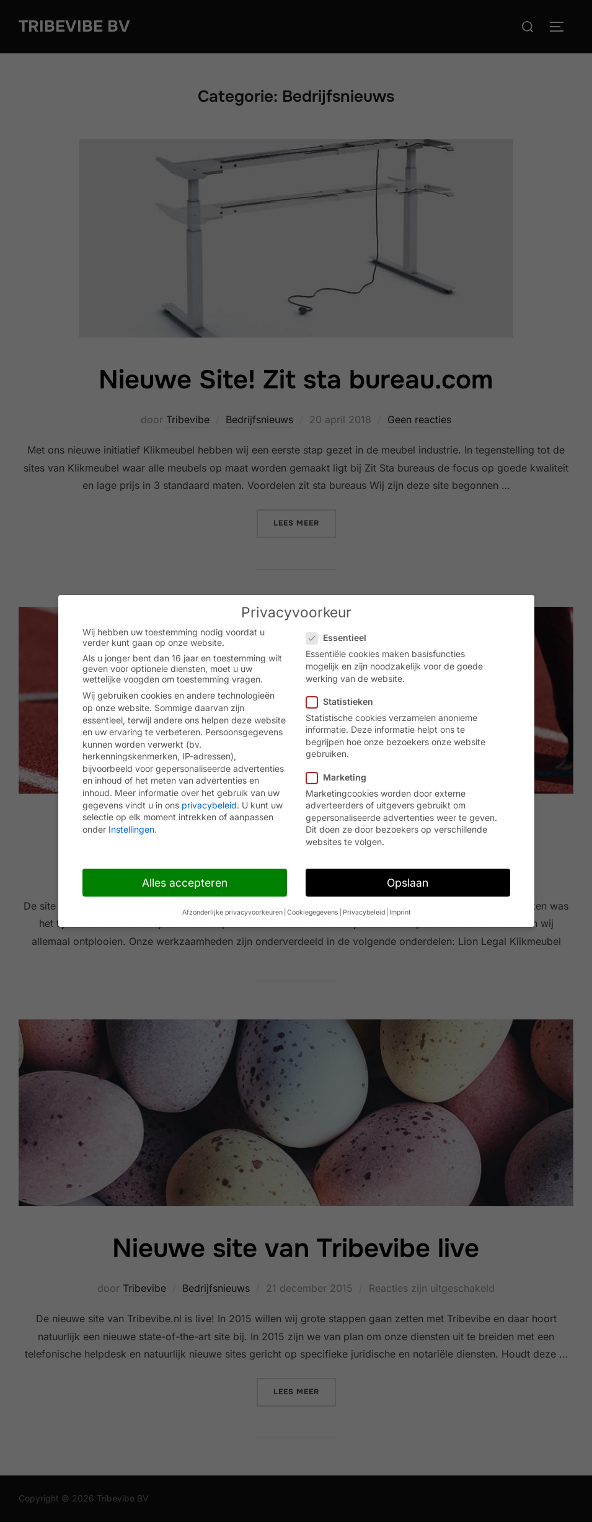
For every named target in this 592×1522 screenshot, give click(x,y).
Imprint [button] (399, 912)
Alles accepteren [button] (185, 882)
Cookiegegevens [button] (312, 912)
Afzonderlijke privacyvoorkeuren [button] (232, 912)
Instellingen (131, 829)
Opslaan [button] (407, 882)
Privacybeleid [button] (364, 912)
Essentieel (340, 637)
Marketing (340, 777)
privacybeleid (209, 805)
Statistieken (343, 701)
